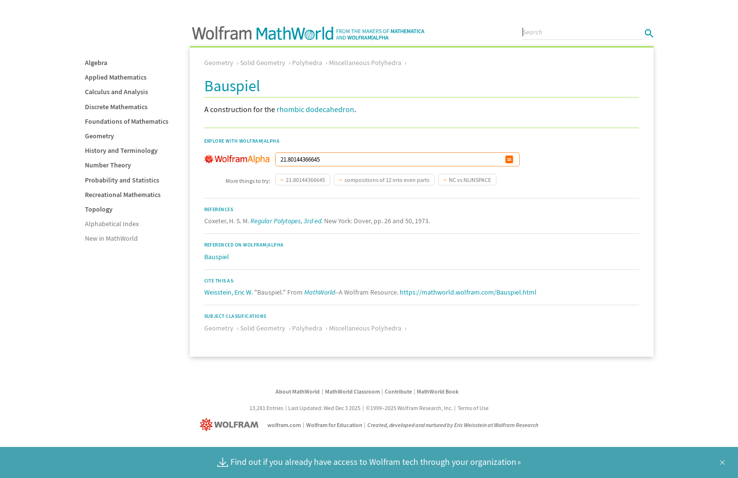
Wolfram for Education (334, 425)
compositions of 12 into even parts (386, 179)
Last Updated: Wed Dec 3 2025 (324, 408)
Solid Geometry (262, 62)
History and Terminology (121, 150)
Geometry (99, 136)
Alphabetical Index (112, 223)
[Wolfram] (231, 425)
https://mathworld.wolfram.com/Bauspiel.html (468, 292)
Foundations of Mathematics (126, 121)
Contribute (398, 391)
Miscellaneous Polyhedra (365, 62)
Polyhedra (307, 62)
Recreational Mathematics (123, 194)
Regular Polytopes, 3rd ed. (286, 220)
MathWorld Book (438, 391)
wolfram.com (284, 425)
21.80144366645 (305, 179)
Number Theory (108, 165)
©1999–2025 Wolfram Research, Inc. (409, 408)
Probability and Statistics (122, 180)
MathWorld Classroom (352, 391)
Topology (99, 209)
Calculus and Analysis (116, 91)
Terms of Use (473, 408)
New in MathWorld (111, 238)
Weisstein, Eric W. (228, 292)
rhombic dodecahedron (315, 109)
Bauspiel (216, 256)
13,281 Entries (266, 408)
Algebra (96, 62)
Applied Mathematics (116, 77)
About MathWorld (298, 391)
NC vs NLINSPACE (470, 179)
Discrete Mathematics (116, 106)
